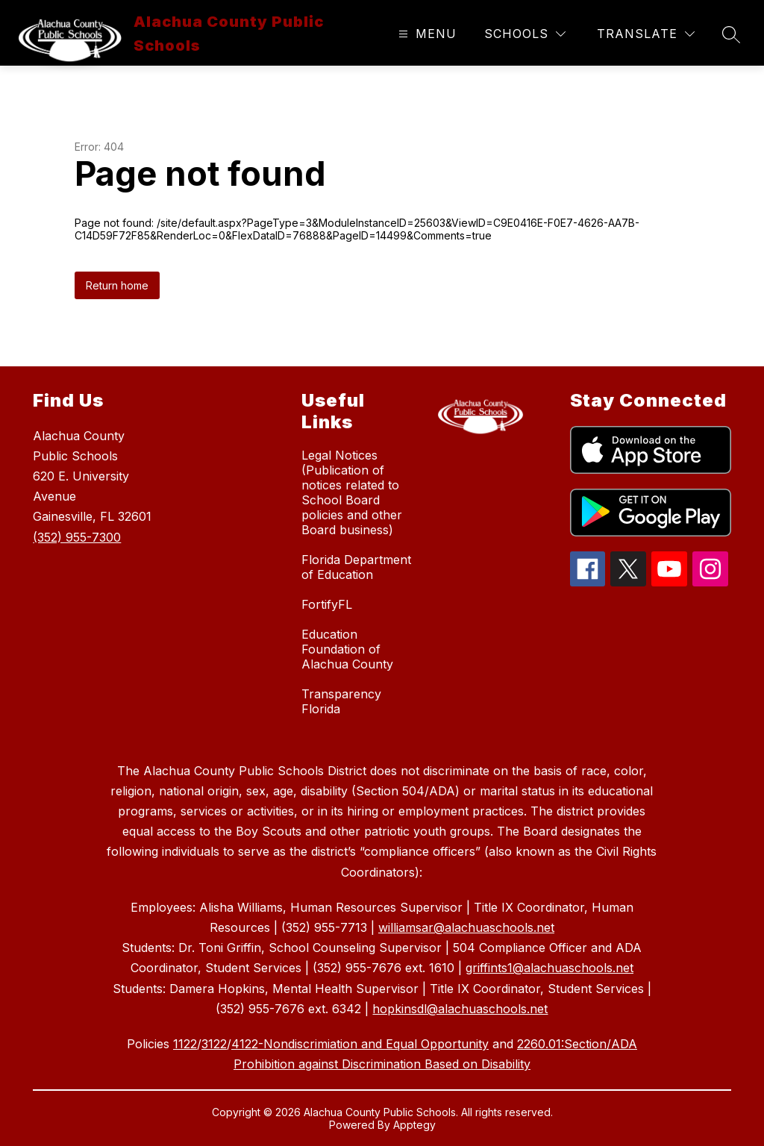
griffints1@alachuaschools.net (549, 967)
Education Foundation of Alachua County (347, 649)
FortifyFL (326, 604)
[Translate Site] (645, 34)
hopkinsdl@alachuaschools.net (460, 1008)
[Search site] (731, 34)
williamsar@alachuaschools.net (466, 927)
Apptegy (414, 1124)
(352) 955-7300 (77, 537)
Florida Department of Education (356, 567)
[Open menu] (426, 34)
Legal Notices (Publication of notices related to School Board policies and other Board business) (351, 492)
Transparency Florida (341, 701)
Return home (117, 285)
